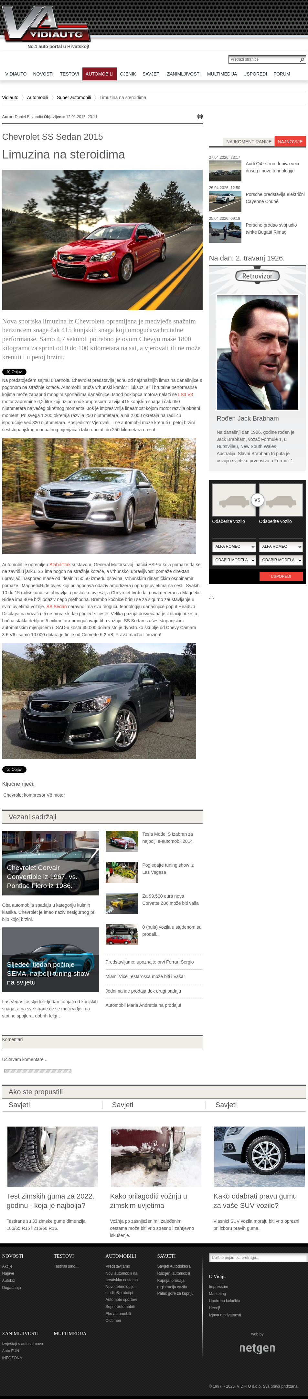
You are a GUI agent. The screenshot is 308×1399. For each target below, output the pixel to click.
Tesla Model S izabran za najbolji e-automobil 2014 (168, 838)
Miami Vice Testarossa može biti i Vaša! (145, 976)
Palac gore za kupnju (175, 1293)
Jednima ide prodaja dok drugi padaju (143, 991)
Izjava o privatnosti (225, 1315)
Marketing (217, 1294)
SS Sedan (56, 606)
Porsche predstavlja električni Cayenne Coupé (275, 198)
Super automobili (74, 97)
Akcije (7, 1266)
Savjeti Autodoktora (174, 1266)
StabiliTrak (59, 564)
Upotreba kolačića (224, 1301)
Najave (8, 1273)
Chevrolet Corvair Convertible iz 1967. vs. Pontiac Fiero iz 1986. (42, 876)
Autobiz (8, 1280)
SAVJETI (166, 1256)
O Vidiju (217, 1276)
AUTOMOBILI (121, 1256)
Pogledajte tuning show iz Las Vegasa (168, 869)
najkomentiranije (248, 141)
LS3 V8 (185, 394)
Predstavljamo (118, 1266)
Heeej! (214, 1308)
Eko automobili (118, 1314)
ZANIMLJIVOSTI (20, 1333)
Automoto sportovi (121, 1299)
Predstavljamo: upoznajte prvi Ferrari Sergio (150, 962)
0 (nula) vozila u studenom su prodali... (172, 930)
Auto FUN (10, 1351)
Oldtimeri (113, 1320)
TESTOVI (64, 1256)
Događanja (11, 1287)
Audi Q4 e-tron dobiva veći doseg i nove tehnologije (272, 167)
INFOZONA (12, 1358)
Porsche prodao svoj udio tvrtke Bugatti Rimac (271, 228)
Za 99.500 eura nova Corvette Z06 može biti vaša (171, 900)
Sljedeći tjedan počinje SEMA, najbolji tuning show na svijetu (48, 973)
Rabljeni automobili (173, 1273)
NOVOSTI (13, 1256)
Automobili (37, 97)
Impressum (218, 1286)
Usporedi (281, 576)
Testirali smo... (66, 1266)
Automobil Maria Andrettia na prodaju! (143, 1005)
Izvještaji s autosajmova (22, 1344)
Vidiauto (10, 97)
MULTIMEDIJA (70, 1333)
